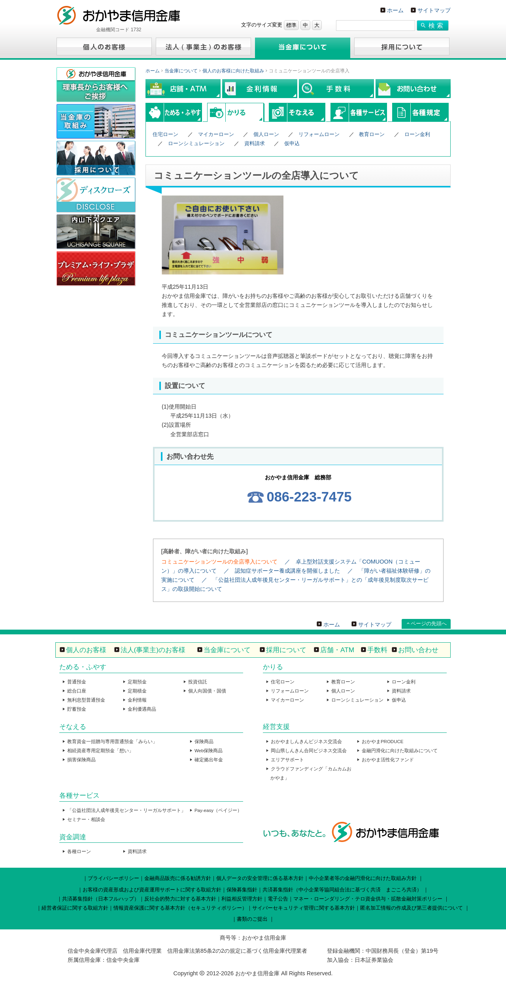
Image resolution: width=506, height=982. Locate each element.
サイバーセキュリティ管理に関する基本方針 (303, 908)
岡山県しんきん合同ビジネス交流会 (309, 750)
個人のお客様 (86, 650)
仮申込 (292, 143)
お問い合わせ (418, 650)
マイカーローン (216, 134)
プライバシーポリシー (113, 878)
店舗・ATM (337, 650)
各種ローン (79, 851)
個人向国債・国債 (207, 691)
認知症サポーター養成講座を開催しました (287, 571)
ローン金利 (417, 134)
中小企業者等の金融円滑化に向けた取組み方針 (363, 878)
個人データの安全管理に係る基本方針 (260, 878)
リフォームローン (319, 134)
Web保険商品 (208, 750)
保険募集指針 (242, 890)
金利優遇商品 (142, 709)
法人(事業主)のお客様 (153, 650)
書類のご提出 (252, 919)
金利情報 (137, 700)
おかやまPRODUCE (383, 741)
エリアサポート (287, 759)
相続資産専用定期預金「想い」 (100, 750)
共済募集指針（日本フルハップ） (100, 899)
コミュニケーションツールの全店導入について (219, 561)
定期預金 (137, 681)
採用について (286, 650)
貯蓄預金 (76, 709)
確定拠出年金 (208, 759)
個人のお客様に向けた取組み (233, 70)
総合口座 (76, 691)
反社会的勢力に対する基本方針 (180, 899)
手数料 (377, 650)
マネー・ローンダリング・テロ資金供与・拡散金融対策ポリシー (367, 899)
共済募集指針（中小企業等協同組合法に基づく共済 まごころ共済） (342, 890)
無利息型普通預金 (86, 700)
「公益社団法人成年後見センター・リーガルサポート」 (126, 810)
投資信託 (197, 681)
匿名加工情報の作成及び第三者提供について (411, 908)
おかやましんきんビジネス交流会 (306, 741)
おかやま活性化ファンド (388, 759)
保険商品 (203, 741)
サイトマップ (434, 10)
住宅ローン (165, 134)
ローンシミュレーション (196, 143)
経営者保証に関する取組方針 (75, 908)
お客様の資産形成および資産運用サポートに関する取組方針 (152, 890)
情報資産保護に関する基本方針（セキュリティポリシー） (180, 908)
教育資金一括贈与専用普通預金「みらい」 (112, 741)
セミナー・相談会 (86, 819)
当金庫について (181, 70)
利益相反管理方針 (241, 899)
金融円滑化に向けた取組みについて (400, 750)
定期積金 (137, 691)
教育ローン (372, 134)
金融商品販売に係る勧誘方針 (177, 878)
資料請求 (254, 143)
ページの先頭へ (429, 623)
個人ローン (266, 134)
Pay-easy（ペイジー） (218, 810)
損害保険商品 (81, 759)
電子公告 (278, 899)
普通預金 (76, 681)
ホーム (395, 10)
